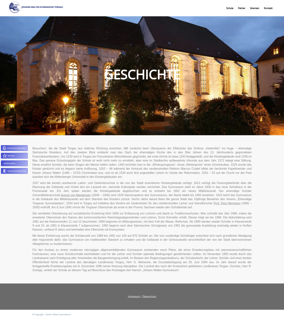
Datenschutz (149, 296)
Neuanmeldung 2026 (14, 171)
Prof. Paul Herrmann (227, 203)
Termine (8, 156)
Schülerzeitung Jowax (14, 148)
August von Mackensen (75, 195)
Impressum (134, 296)
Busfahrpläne (9, 163)
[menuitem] (230, 8)
